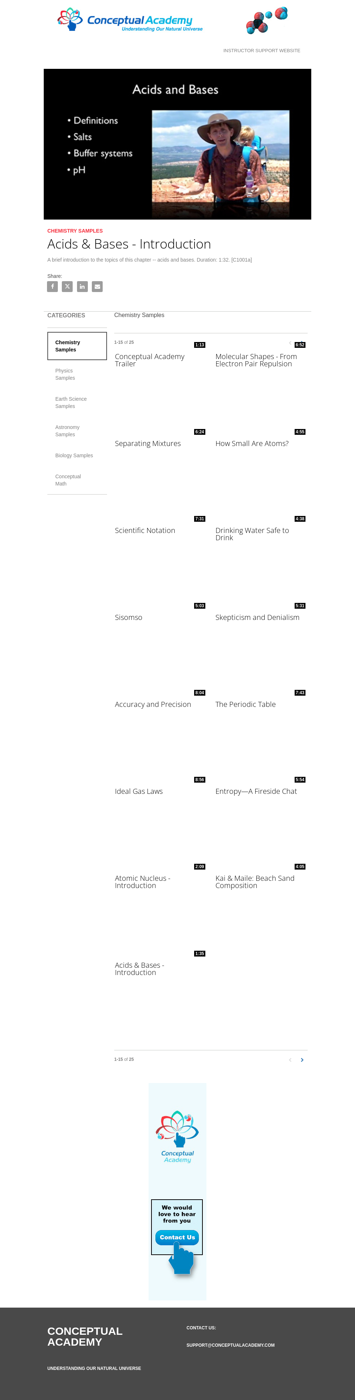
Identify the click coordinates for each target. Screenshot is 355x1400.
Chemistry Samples (67, 346)
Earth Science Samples (71, 402)
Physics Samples (65, 374)
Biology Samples (74, 455)
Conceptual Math (68, 480)
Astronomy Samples (67, 430)
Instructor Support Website (261, 50)
